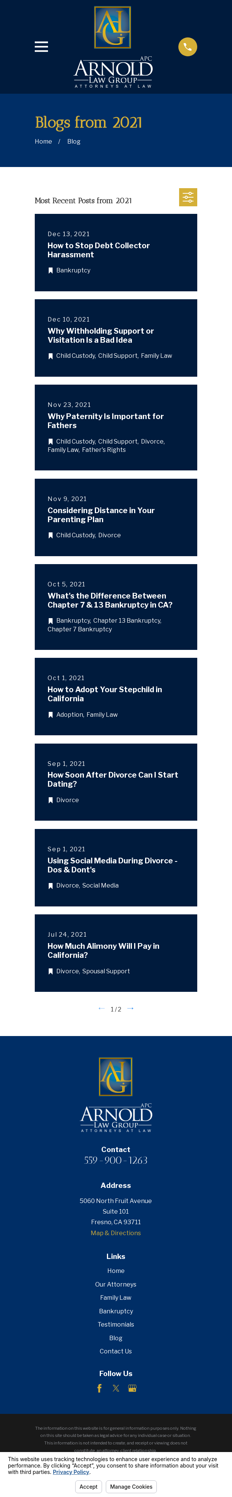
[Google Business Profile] (132, 1388)
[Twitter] (116, 1388)
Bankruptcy (116, 1311)
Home (116, 1270)
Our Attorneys (115, 1284)
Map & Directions (116, 1233)
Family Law (115, 1297)
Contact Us (116, 1351)
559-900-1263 (116, 1160)
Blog (115, 1338)
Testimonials (115, 1324)
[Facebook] (99, 1388)
